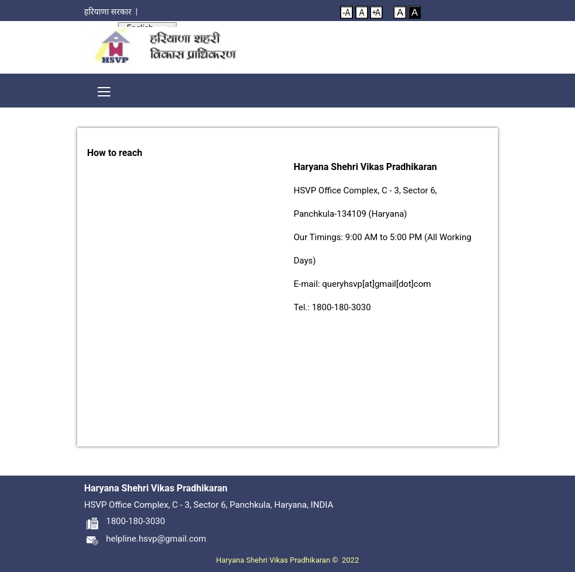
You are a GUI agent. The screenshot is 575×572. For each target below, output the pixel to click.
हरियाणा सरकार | (112, 11)
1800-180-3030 (124, 521)
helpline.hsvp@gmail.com (145, 538)
